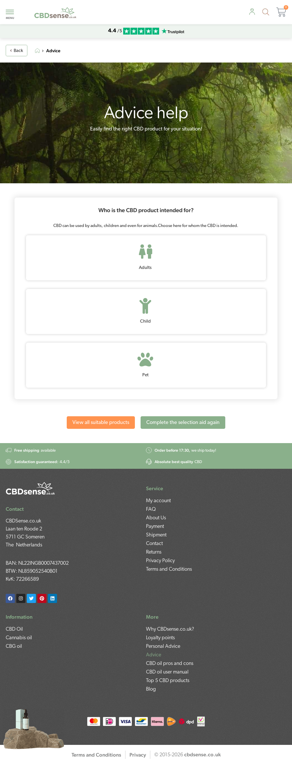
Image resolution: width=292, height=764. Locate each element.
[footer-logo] (31, 487)
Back (16, 51)
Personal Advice (163, 646)
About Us (156, 518)
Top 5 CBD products (167, 680)
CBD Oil (14, 629)
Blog (151, 689)
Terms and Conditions (169, 569)
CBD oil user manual (167, 672)
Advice (153, 655)
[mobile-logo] (55, 12)
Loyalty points (160, 638)
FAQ (151, 509)
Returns (153, 552)
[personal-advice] (252, 11)
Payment (155, 526)
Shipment (156, 535)
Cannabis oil (19, 638)
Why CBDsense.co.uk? (170, 629)
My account (158, 501)
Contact (154, 543)
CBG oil (14, 646)
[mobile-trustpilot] (172, 31)
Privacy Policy (160, 561)
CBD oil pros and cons (169, 663)
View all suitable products (100, 422)
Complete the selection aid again (183, 422)
